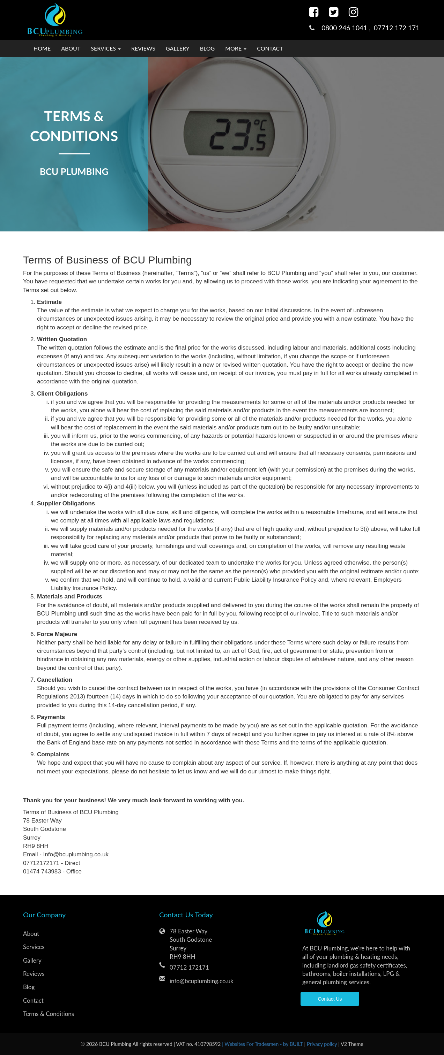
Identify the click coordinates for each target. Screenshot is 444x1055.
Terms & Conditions (48, 1013)
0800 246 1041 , (347, 28)
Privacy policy (322, 1044)
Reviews (143, 48)
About (70, 48)
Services (34, 946)
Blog (207, 48)
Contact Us (330, 999)
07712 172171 (189, 967)
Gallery (178, 48)
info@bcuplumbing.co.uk (202, 981)
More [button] (235, 48)
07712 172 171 (397, 28)
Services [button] (106, 48)
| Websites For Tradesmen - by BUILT (263, 1044)
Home (42, 48)
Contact (270, 48)
